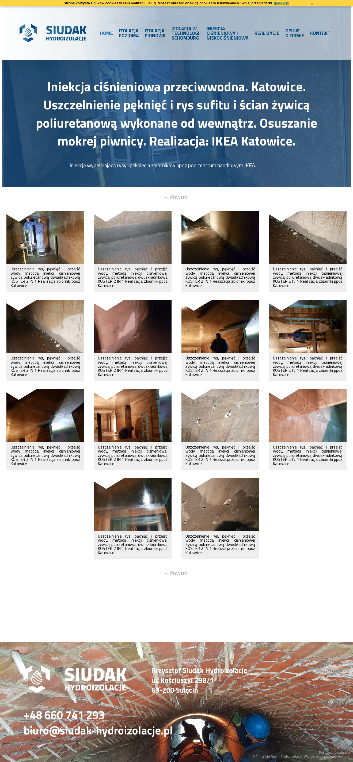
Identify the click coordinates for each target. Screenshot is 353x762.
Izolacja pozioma (129, 33)
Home (106, 33)
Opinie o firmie (294, 33)
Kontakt (320, 33)
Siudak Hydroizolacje (286, 756)
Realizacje (267, 33)
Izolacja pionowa (155, 33)
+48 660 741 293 (64, 715)
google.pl (281, 3)
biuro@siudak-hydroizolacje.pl (98, 730)
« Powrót (176, 196)
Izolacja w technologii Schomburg (186, 33)
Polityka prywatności (334, 752)
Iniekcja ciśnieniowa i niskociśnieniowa (228, 33)
